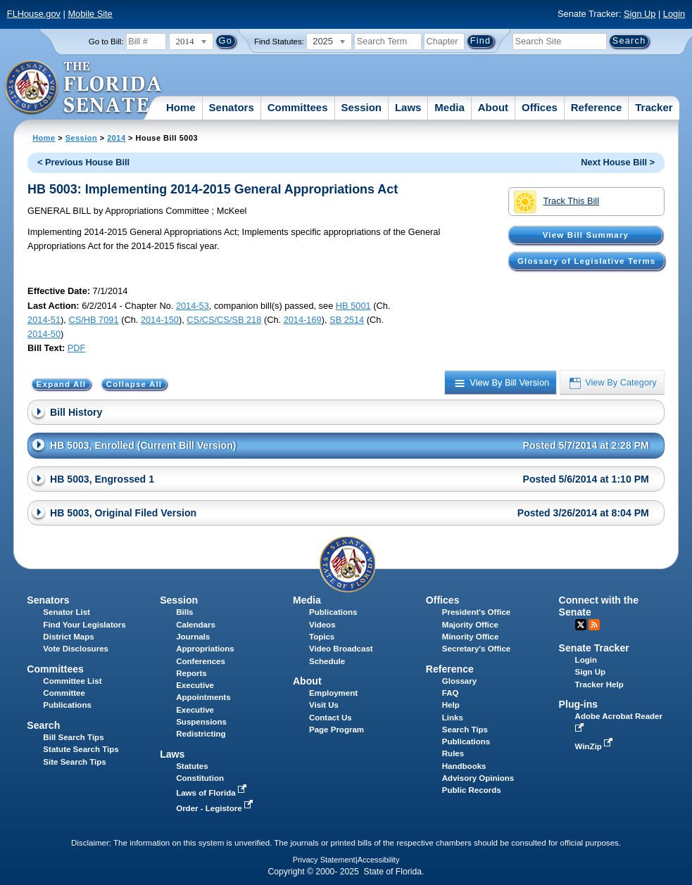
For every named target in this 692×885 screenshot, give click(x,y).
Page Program (336, 729)
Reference (596, 107)
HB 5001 (353, 305)
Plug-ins (578, 704)
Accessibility (379, 859)
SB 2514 (346, 319)
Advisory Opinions (478, 778)
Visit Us (324, 705)
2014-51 (44, 319)
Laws (408, 107)
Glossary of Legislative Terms (586, 261)
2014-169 (303, 319)
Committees (298, 107)
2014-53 (192, 305)
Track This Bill (556, 202)
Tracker (653, 107)
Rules (453, 753)
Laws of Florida (212, 793)
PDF (77, 348)
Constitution (200, 778)
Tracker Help (599, 684)
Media (449, 107)
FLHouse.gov (34, 13)
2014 (116, 138)
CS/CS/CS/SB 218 (224, 319)
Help (451, 705)
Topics (321, 636)
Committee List (72, 681)
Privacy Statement (324, 859)
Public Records (471, 790)
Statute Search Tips (80, 749)
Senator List (66, 612)
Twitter (580, 624)
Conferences (200, 661)
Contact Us (330, 717)
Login (674, 13)
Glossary (459, 681)
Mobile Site (90, 13)
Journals (193, 636)
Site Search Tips (74, 762)
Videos (322, 624)
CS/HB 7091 (93, 319)
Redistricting (200, 734)
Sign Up (640, 13)
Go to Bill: (106, 41)
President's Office (476, 612)
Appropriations (205, 648)
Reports (191, 673)
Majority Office (470, 624)
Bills (184, 612)
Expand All (62, 384)
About (493, 107)
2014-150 (160, 319)
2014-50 (44, 334)
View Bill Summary (586, 235)
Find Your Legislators (84, 624)
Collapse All (134, 384)
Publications (333, 612)
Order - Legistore (216, 808)
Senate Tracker (594, 648)
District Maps (68, 636)
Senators (231, 107)
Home (181, 107)
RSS (594, 624)
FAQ (450, 693)
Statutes (192, 766)
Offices (540, 107)
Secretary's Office (476, 648)
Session (361, 107)
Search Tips (465, 729)
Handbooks (464, 766)
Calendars (195, 624)
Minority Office (470, 636)
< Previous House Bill (83, 162)
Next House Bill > (618, 162)
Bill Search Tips (73, 737)
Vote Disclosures (75, 648)
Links (452, 717)
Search (43, 725)
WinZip (595, 746)
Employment (333, 693)
